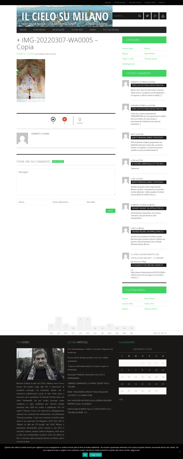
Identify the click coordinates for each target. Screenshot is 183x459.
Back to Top (159, 333)
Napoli (162, 2)
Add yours (58, 162)
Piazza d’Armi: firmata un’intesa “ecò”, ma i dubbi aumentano (88, 359)
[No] (179, 451)
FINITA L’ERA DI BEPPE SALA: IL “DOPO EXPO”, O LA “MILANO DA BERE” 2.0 (89, 411)
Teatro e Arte (150, 2)
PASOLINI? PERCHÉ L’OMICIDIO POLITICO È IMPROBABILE (86, 376)
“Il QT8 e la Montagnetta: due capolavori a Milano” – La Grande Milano (147, 258)
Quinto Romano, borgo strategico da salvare (149, 137)
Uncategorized (128, 64)
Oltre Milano (120, 2)
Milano (108, 2)
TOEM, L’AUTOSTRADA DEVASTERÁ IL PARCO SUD (149, 85)
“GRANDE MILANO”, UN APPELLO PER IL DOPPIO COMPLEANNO (149, 208)
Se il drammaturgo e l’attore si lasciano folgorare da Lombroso (90, 351)
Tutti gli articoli (111, 30)
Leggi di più (96, 455)
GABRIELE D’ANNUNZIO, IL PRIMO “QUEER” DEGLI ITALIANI (88, 385)
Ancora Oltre (135, 2)
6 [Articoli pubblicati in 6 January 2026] (129, 370)
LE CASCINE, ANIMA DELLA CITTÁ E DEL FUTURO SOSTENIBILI (149, 164)
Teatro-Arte (77, 30)
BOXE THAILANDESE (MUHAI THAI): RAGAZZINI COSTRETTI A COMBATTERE (88, 394)
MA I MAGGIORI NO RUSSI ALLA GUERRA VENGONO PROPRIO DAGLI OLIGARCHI (90, 402)
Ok (85, 455)
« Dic (121, 399)
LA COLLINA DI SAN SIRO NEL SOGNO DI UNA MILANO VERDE (149, 265)
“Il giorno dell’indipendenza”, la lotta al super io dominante (88, 368)
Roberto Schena (25, 53)
